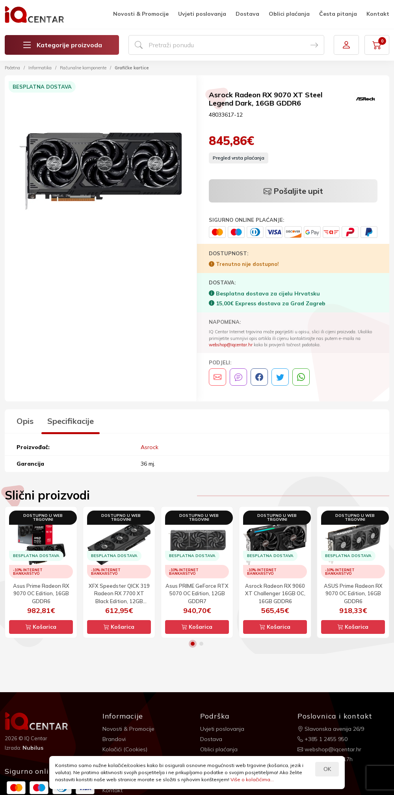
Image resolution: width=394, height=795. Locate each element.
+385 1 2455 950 (322, 739)
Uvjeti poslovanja (202, 13)
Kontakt (377, 13)
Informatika (40, 68)
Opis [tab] (25, 421)
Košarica (41, 626)
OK (327, 769)
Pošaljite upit (293, 191)
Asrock (149, 447)
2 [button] (201, 643)
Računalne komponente (83, 68)
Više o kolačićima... (252, 779)
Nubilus (32, 747)
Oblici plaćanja (289, 13)
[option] (101, 172)
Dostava (247, 13)
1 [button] (192, 643)
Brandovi (114, 739)
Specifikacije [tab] (70, 421)
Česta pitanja (338, 13)
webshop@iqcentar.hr (231, 344)
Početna (12, 68)
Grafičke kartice (132, 68)
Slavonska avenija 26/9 (330, 728)
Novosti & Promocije (141, 13)
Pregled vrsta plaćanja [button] (238, 158)
